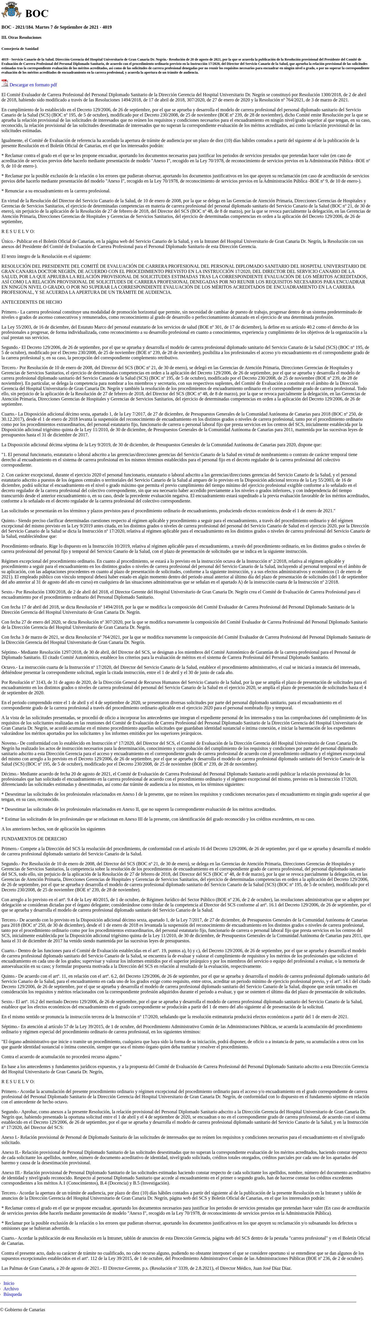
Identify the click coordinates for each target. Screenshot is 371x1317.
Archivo (11, 1288)
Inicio (8, 1283)
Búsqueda (12, 1294)
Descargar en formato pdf (33, 84)
